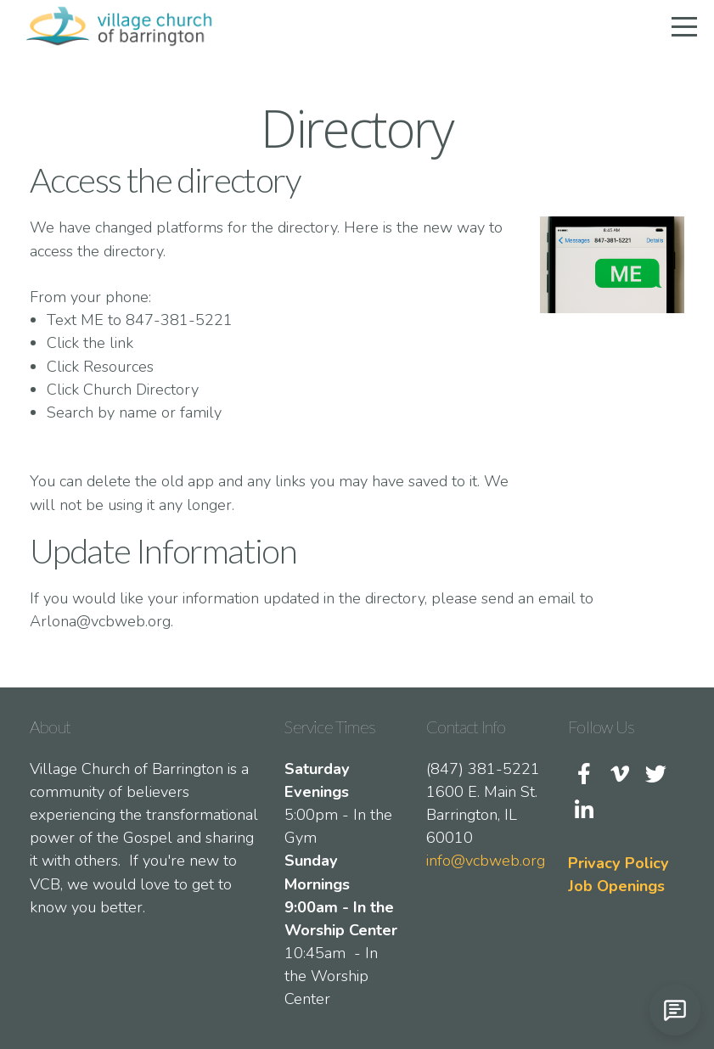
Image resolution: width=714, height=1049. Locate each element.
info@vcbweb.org (485, 860)
